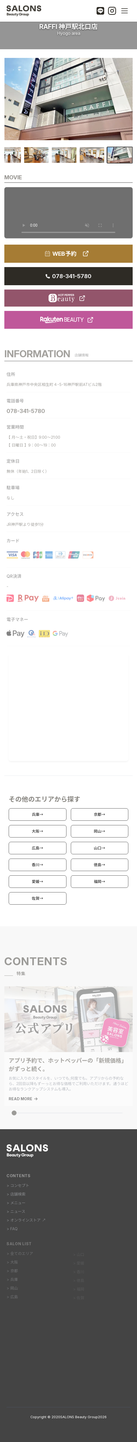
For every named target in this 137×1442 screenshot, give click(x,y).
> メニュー (16, 1205)
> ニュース (16, 1213)
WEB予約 (68, 253)
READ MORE (23, 1101)
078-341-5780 (68, 276)
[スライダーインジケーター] (14, 1115)
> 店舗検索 (16, 1196)
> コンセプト (18, 1187)
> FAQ (12, 1231)
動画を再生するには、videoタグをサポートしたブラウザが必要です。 (68, 214)
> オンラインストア (26, 1222)
